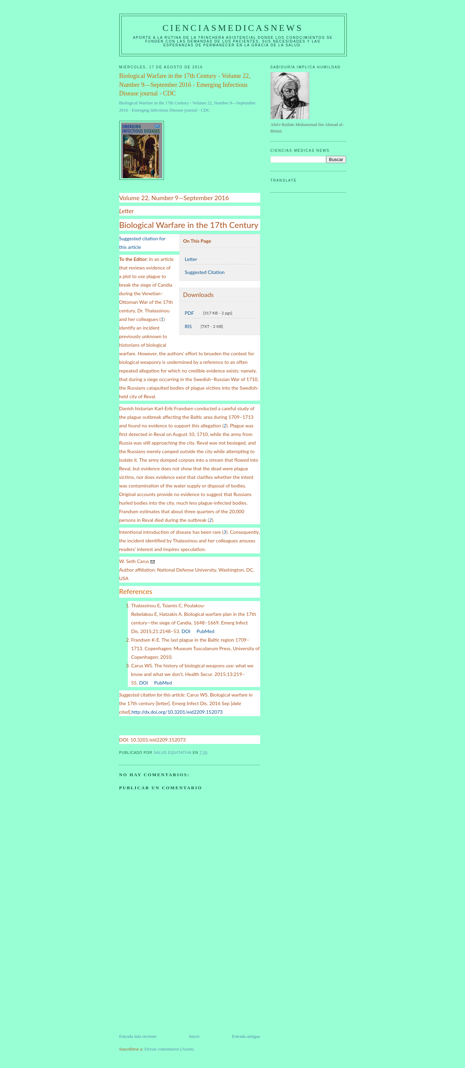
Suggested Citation (205, 272)
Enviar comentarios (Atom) (168, 1049)
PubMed (205, 631)
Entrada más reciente (138, 1036)
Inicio (194, 1036)
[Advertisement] (170, 985)
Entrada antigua (246, 1036)
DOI (185, 631)
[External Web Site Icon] (194, 631)
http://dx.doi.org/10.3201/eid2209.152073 (177, 712)
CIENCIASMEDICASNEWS (233, 28)
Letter (191, 259)
